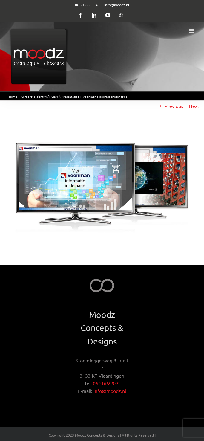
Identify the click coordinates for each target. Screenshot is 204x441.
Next (194, 106)
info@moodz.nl (116, 4)
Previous (174, 106)
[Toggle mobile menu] (192, 31)
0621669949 (106, 383)
